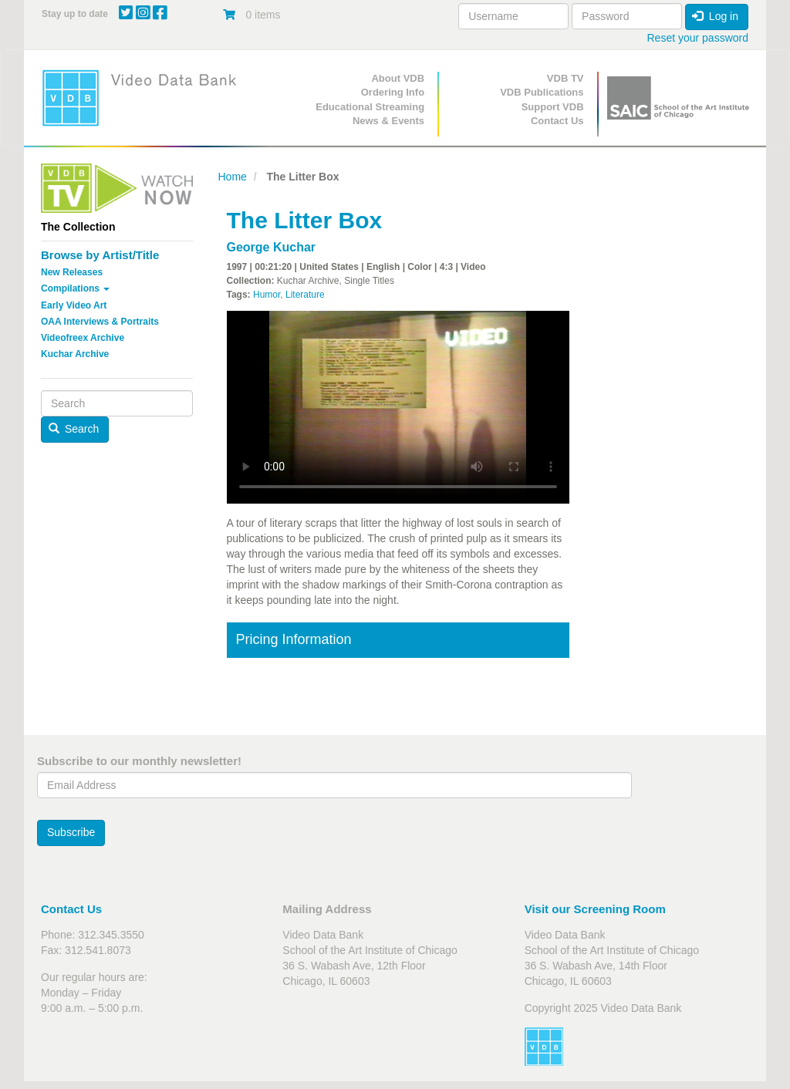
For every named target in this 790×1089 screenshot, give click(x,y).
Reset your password (697, 38)
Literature (305, 294)
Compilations (75, 288)
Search (74, 429)
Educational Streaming (370, 107)
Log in (715, 16)
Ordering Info (392, 92)
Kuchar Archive (75, 354)
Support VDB (553, 107)
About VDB (397, 78)
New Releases (72, 272)
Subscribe (71, 832)
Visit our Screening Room (595, 908)
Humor (266, 294)
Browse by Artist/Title (100, 254)
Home (232, 176)
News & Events (388, 120)
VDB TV (565, 78)
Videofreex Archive (82, 337)
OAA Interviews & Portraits (100, 321)
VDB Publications (541, 92)
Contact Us (557, 120)
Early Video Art (73, 305)
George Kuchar (271, 247)
